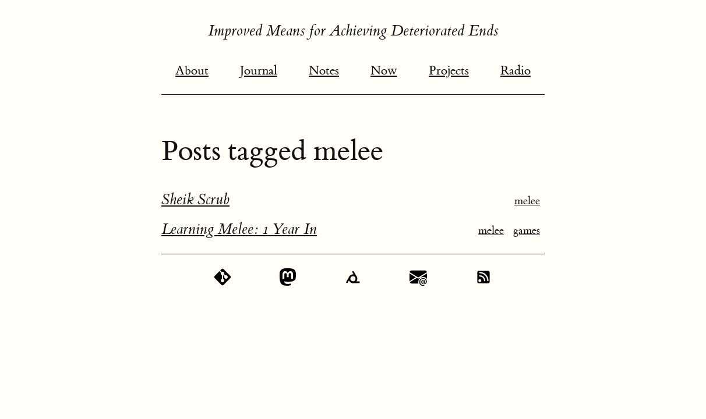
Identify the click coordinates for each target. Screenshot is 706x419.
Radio (515, 71)
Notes (324, 71)
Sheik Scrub (195, 199)
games (526, 230)
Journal (258, 71)
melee (527, 201)
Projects (449, 71)
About (192, 71)
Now (383, 71)
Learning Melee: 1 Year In (239, 229)
